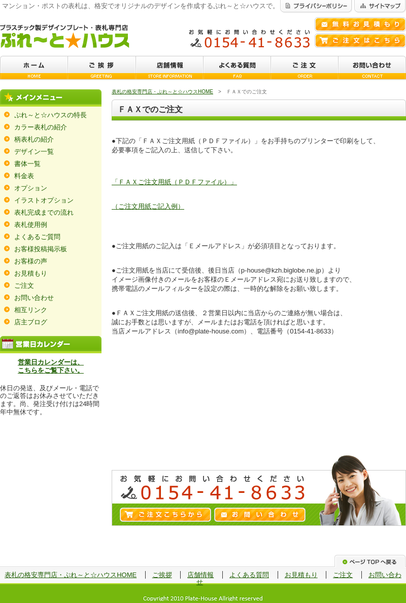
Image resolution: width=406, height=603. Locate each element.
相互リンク (30, 310)
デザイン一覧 (34, 151)
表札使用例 (30, 224)
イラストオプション (44, 200)
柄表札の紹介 (34, 139)
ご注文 (24, 285)
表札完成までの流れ (44, 212)
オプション (30, 188)
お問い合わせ (34, 298)
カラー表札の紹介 (40, 127)
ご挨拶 (162, 575)
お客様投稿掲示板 (40, 249)
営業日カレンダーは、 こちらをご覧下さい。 (51, 366)
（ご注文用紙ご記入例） (148, 206)
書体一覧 (27, 164)
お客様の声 (30, 261)
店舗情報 (200, 575)
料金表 (24, 176)
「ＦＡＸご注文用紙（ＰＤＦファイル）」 (174, 182)
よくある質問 (249, 575)
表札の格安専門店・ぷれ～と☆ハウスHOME (162, 91)
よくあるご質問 (37, 237)
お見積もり (30, 273)
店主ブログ (30, 322)
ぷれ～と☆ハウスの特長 (50, 115)
